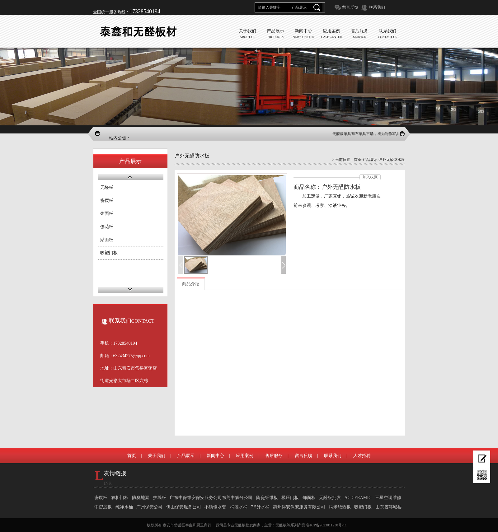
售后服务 (274, 455)
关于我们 (156, 455)
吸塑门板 (109, 252)
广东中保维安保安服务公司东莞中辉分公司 (211, 497)
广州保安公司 (149, 507)
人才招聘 (362, 455)
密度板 (106, 200)
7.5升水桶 (260, 507)
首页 (357, 159)
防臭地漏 (140, 497)
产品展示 (370, 159)
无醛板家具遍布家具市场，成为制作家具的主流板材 (377, 134)
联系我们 (377, 7)
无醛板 (106, 187)
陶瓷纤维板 (267, 497)
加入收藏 (370, 177)
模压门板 (290, 497)
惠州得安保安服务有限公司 (299, 507)
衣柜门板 (120, 497)
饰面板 (106, 213)
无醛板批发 (330, 497)
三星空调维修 (388, 497)
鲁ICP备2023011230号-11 (326, 525)
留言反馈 (350, 7)
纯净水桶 (124, 507)
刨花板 (106, 226)
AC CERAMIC (358, 497)
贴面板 (106, 239)
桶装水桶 (238, 507)
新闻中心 (215, 455)
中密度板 (103, 507)
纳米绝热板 (340, 507)
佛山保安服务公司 (183, 507)
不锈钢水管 (215, 507)
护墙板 (159, 497)
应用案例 (244, 455)
